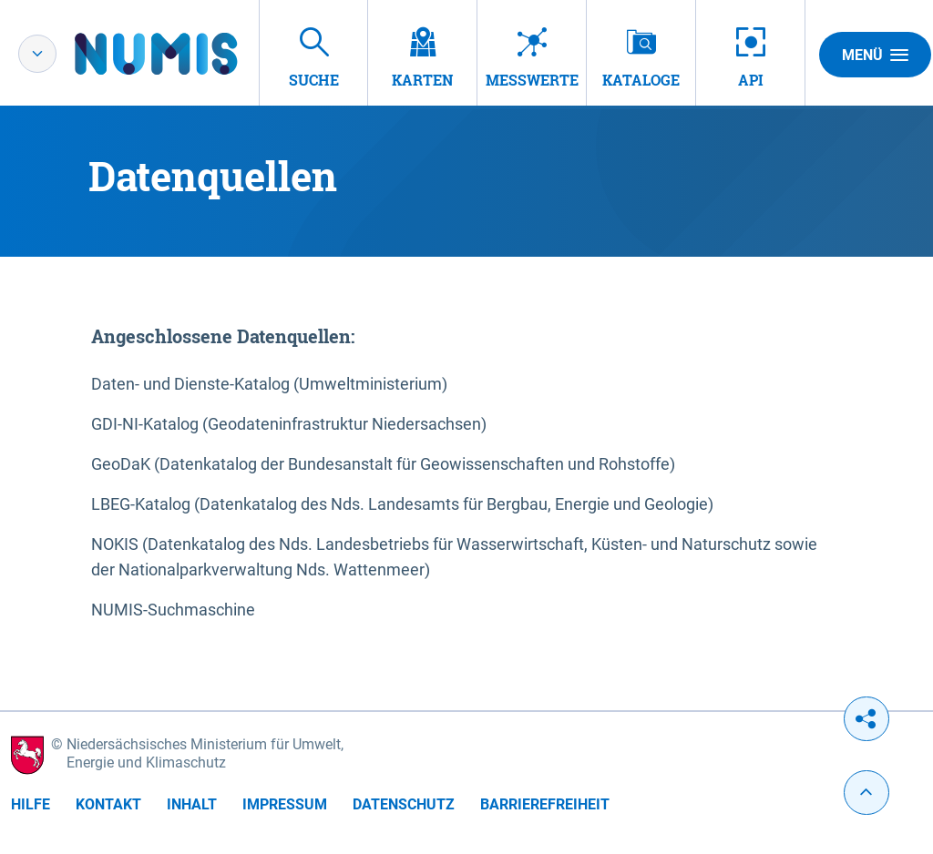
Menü (875, 55)
